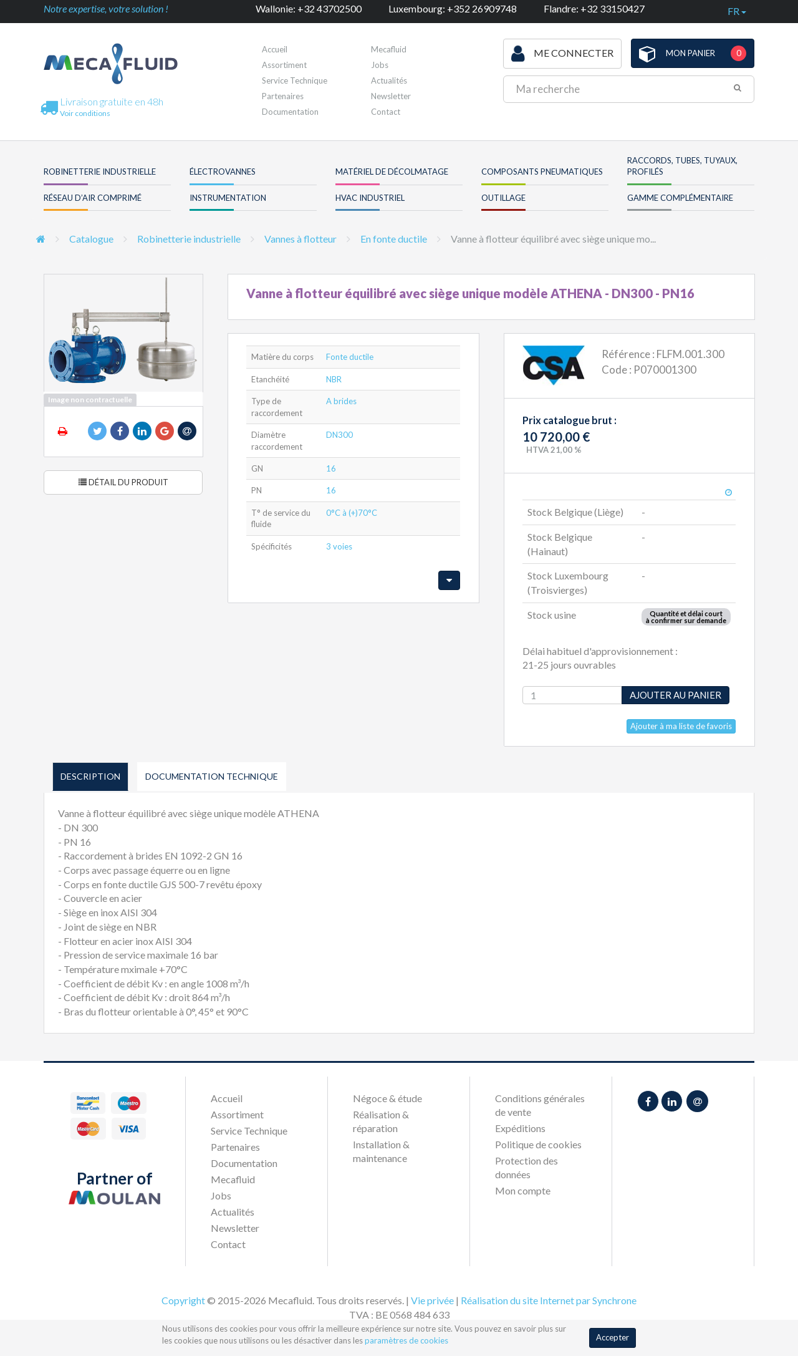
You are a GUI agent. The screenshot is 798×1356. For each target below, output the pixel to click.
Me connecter (562, 53)
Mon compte (522, 1190)
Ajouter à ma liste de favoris (681, 726)
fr (737, 11)
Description (90, 776)
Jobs (379, 65)
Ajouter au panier (675, 694)
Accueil (274, 49)
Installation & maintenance (381, 1151)
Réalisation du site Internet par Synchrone (549, 1300)
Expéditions (520, 1128)
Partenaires (283, 96)
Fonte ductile (349, 357)
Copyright (183, 1300)
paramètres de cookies (406, 1340)
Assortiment (284, 65)
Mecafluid (388, 49)
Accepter (612, 1337)
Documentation (290, 112)
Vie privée (432, 1300)
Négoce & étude (387, 1098)
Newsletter (391, 96)
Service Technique (294, 80)
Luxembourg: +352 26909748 (452, 8)
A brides (341, 401)
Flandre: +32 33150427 (594, 8)
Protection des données (526, 1167)
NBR (334, 379)
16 (331, 468)
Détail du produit (123, 482)
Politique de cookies (538, 1144)
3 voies (339, 546)
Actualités (389, 80)
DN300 (339, 435)
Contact (385, 112)
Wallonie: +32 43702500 (309, 8)
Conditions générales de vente (540, 1105)
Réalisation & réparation (381, 1121)
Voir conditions (85, 113)
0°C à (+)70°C (351, 513)
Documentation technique (211, 776)
